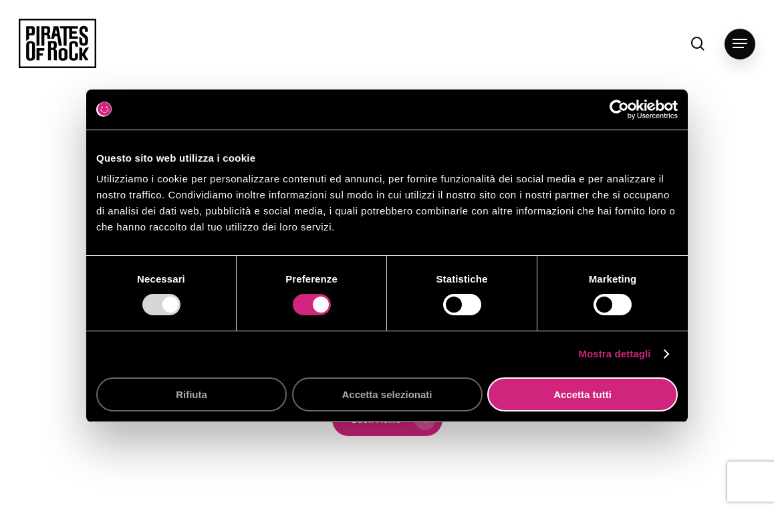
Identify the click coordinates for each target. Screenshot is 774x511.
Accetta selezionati (387, 394)
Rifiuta (191, 394)
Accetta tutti (582, 394)
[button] (740, 44)
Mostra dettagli (614, 353)
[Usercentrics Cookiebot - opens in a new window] (619, 110)
